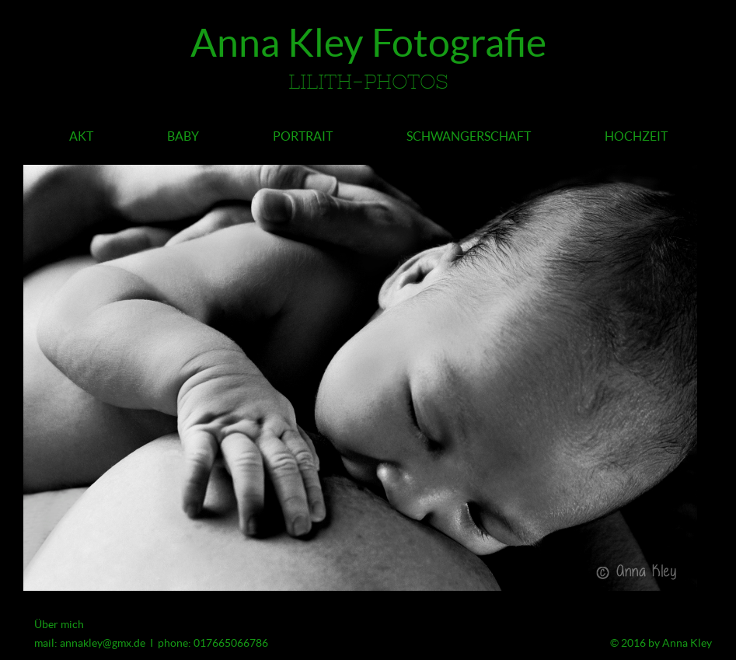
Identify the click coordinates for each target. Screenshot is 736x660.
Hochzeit (636, 136)
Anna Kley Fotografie (368, 61)
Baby (183, 136)
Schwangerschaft (468, 136)
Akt (81, 136)
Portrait (303, 136)
